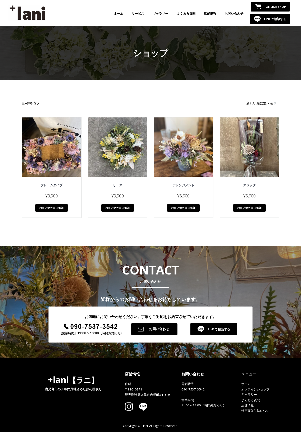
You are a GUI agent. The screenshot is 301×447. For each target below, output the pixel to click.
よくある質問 (185, 14)
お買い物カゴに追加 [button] (51, 213)
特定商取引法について (257, 424)
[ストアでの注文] (261, 108)
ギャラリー (159, 14)
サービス (137, 14)
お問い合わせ (233, 14)
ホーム (117, 14)
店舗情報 (209, 14)
